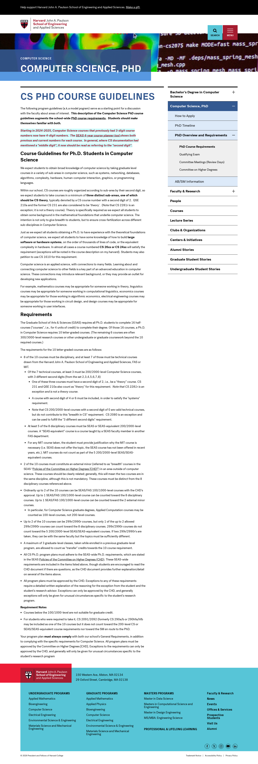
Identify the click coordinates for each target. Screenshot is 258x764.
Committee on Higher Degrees (198, 170)
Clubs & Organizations (187, 230)
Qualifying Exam (189, 155)
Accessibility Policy (213, 756)
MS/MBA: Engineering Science (163, 718)
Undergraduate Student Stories (195, 269)
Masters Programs (159, 693)
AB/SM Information (189, 182)
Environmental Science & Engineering (52, 720)
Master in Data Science (158, 699)
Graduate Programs (102, 693)
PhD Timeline (185, 126)
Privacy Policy (232, 756)
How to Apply (185, 116)
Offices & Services (219, 709)
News (211, 699)
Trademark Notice (193, 756)
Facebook (207, 746)
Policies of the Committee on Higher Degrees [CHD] (65, 469)
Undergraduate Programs (49, 693)
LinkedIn (235, 746)
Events (212, 704)
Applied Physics (96, 704)
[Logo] (45, 25)
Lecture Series (181, 221)
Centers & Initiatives (186, 240)
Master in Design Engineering (162, 712)
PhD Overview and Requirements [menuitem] (201, 135)
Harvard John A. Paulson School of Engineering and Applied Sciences (46, 675)
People (175, 201)
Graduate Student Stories (190, 260)
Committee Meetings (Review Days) (201, 163)
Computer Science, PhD (80, 68)
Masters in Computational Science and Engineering (168, 706)
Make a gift (133, 7)
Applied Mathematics (42, 699)
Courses (176, 211)
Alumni (212, 729)
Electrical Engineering (42, 715)
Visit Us (212, 723)
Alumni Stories (182, 250)
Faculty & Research (185, 191)
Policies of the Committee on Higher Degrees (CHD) (71, 560)
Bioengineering (38, 704)
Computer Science (36, 59)
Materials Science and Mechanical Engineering (50, 728)
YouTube (228, 746)
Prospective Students (215, 717)
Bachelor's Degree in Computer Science (194, 94)
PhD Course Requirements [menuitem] (197, 147)
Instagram (221, 746)
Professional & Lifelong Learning (170, 729)
